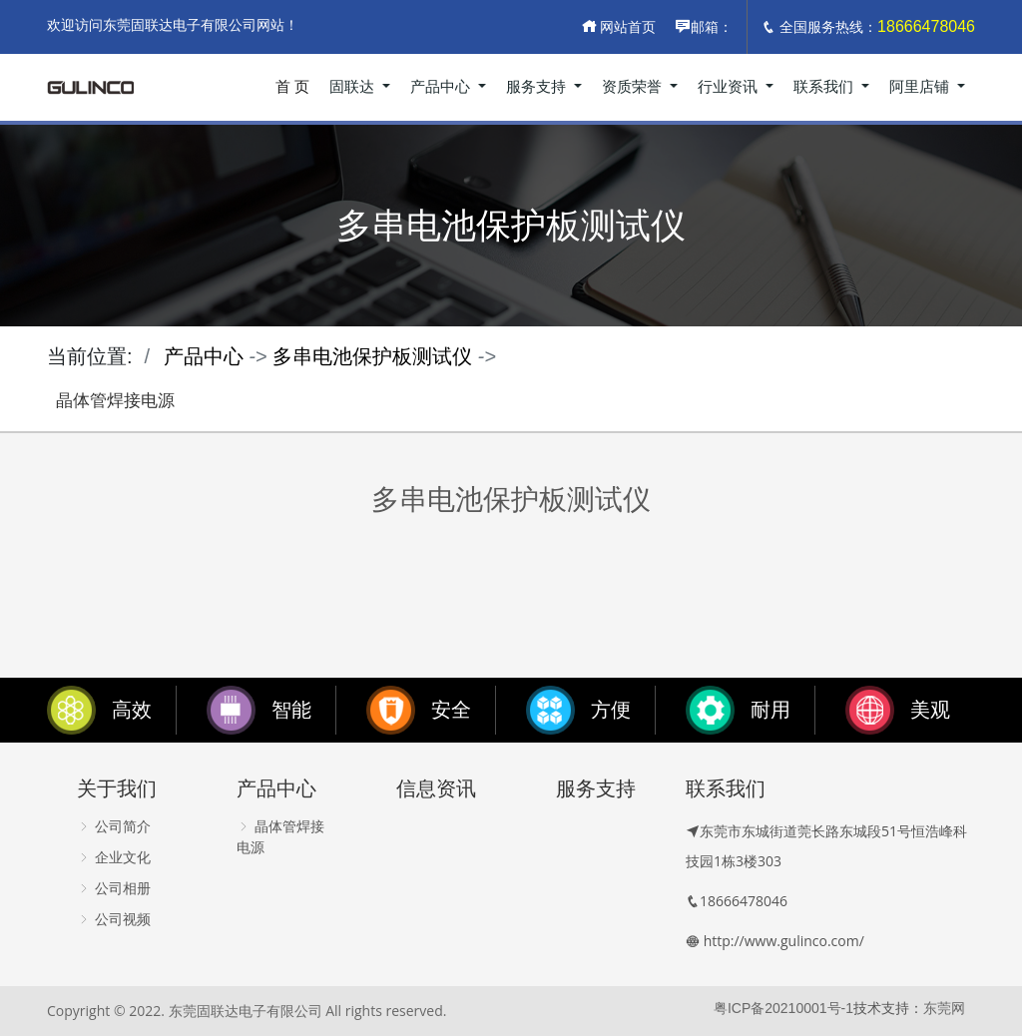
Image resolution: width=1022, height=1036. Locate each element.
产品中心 (442, 86)
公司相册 (114, 888)
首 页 (292, 86)
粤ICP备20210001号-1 (783, 1008)
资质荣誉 (634, 86)
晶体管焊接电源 (115, 400)
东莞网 (944, 1008)
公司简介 (114, 826)
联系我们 (825, 86)
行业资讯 (730, 86)
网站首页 (619, 27)
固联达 (353, 86)
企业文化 (114, 857)
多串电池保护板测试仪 (372, 356)
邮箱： (704, 27)
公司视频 (114, 919)
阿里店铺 (921, 86)
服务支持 (538, 86)
